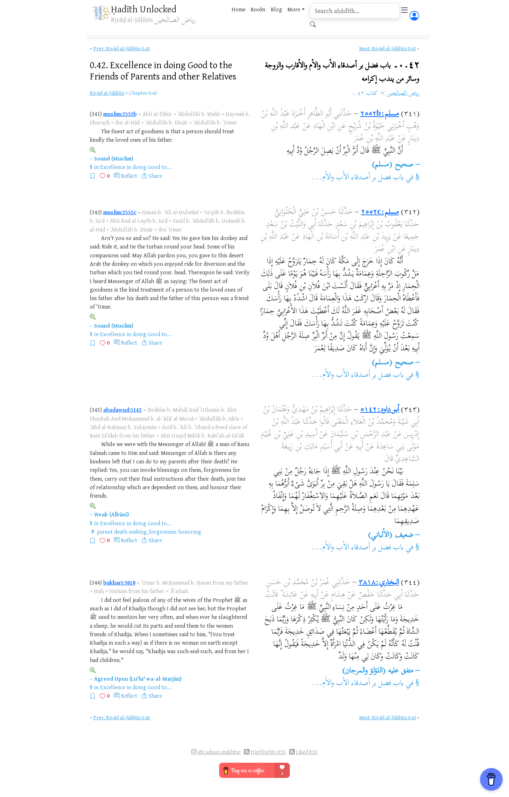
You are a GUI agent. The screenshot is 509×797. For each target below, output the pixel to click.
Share (155, 175)
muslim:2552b (120, 114)
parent (105, 531)
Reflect (129, 175)
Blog (276, 9)
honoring (189, 531)
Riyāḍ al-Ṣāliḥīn (107, 93)
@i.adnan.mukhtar (219, 752)
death (120, 531)
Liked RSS (307, 752)
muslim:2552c (119, 212)
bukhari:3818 (119, 582)
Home (238, 9)
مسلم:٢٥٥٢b (379, 114)
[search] (355, 10)
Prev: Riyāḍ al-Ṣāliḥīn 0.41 (121, 48)
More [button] (293, 9)
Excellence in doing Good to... (135, 167)
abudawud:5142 (122, 409)
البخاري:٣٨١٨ (378, 583)
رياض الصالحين (403, 93)
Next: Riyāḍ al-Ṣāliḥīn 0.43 (387, 48)
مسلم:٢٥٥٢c (380, 212)
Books (258, 9)
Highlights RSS (268, 752)
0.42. (163, 70)
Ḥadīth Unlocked (143, 9)
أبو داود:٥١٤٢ (379, 410)
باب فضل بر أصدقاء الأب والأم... (358, 178)
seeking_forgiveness (153, 531)
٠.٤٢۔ (342, 71)
